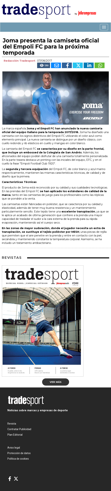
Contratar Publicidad (19, 429)
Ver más (56, 381)
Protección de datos (19, 453)
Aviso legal (13, 447)
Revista (11, 423)
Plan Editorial (15, 434)
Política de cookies (18, 458)
